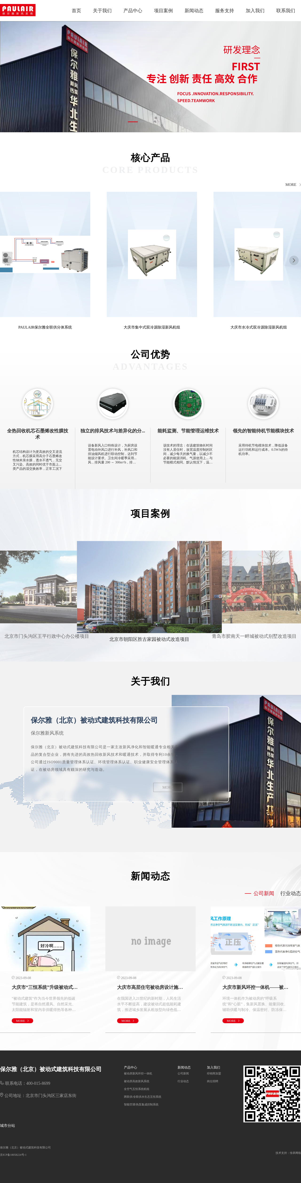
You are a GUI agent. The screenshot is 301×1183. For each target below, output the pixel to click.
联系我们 (285, 10)
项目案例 (163, 10)
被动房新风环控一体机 (138, 1073)
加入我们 (255, 10)
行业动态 (183, 1081)
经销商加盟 (214, 1073)
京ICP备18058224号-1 (13, 1154)
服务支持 (224, 10)
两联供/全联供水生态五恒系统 (142, 1096)
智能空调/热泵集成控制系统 (141, 1104)
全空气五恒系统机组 (136, 1089)
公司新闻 (183, 1073)
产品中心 (132, 10)
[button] (133, 121)
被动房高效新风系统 (136, 1081)
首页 (76, 10)
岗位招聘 (212, 1081)
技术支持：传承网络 (288, 1153)
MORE (167, 787)
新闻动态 (194, 10)
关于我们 (102, 10)
